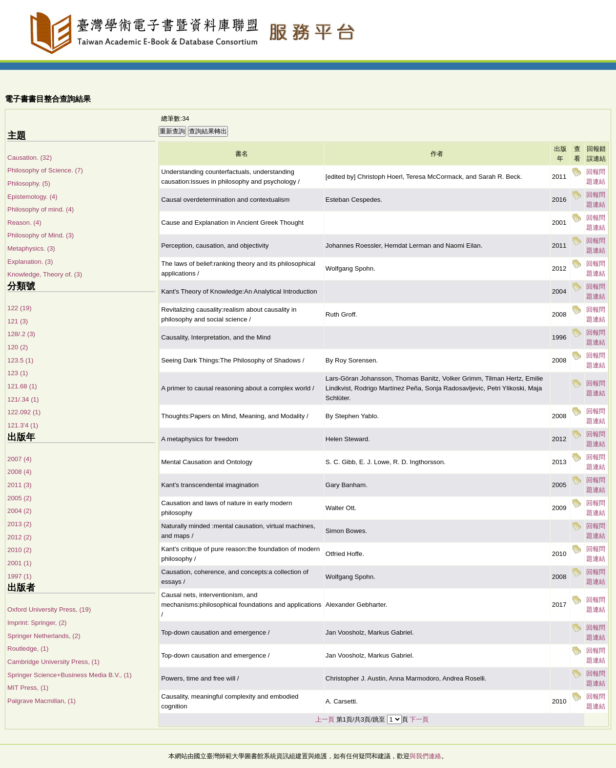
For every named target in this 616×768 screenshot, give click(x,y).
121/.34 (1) (23, 399)
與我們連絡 (425, 756)
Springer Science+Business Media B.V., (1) (69, 675)
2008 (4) (19, 471)
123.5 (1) (20, 360)
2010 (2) (19, 550)
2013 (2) (19, 524)
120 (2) (17, 347)
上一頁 (324, 719)
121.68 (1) (22, 386)
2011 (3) (19, 485)
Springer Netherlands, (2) (44, 636)
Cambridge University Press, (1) (53, 661)
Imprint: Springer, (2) (36, 622)
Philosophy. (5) (28, 183)
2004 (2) (19, 510)
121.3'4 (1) (22, 425)
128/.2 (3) (21, 334)
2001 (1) (19, 563)
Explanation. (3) (30, 261)
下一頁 (419, 719)
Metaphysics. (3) (31, 248)
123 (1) (17, 373)
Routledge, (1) (27, 648)
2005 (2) (19, 498)
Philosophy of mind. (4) (40, 209)
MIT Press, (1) (27, 687)
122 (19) (19, 308)
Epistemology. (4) (32, 196)
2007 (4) (19, 459)
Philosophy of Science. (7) (45, 170)
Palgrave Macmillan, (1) (41, 700)
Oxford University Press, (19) (49, 609)
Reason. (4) (24, 222)
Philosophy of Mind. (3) (40, 235)
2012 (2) (19, 537)
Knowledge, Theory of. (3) (44, 274)
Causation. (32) (29, 157)
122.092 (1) (24, 412)
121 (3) (17, 321)
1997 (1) (19, 576)
